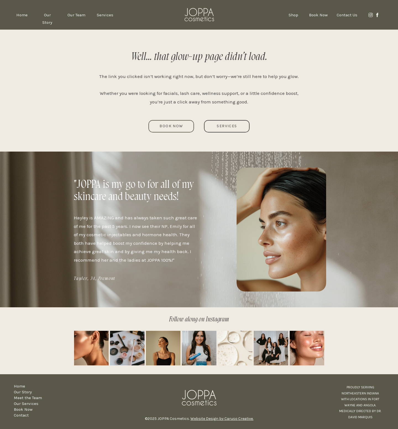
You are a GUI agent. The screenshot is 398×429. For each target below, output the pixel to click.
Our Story (23, 391)
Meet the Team (28, 397)
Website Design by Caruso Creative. (221, 418)
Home (19, 386)
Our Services (26, 403)
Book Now (23, 409)
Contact (21, 415)
